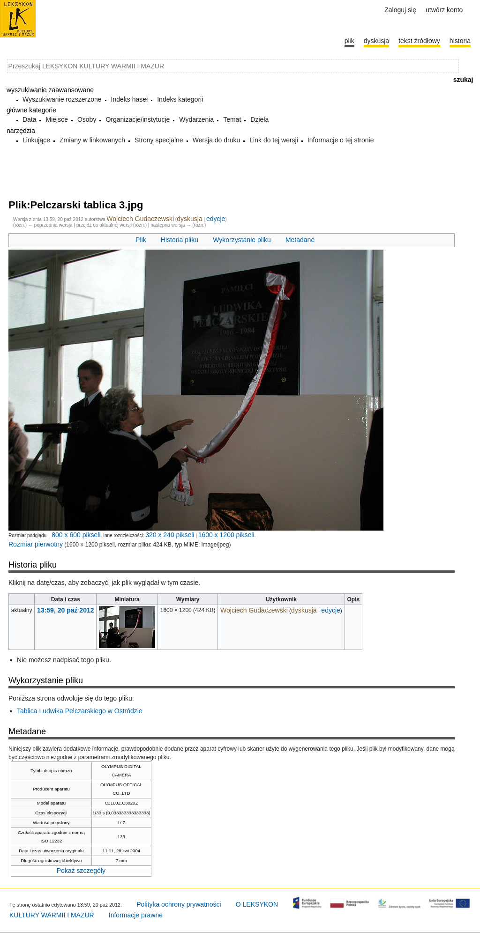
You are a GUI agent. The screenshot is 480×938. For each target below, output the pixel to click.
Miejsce (56, 119)
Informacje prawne (136, 915)
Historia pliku (179, 240)
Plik (140, 240)
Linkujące (36, 140)
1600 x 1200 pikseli (226, 535)
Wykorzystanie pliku (242, 240)
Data (29, 119)
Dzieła (259, 119)
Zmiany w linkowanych (92, 140)
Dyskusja (376, 40)
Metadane (300, 240)
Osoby (86, 119)
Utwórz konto (444, 10)
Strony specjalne (159, 140)
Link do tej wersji (273, 140)
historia (460, 40)
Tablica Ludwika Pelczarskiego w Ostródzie (79, 711)
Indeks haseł (129, 99)
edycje (215, 218)
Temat (232, 119)
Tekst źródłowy (419, 40)
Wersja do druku (216, 140)
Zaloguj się (400, 10)
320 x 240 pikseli (169, 535)
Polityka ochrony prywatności (178, 904)
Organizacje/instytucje (137, 119)
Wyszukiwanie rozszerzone (62, 99)
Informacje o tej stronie (341, 140)
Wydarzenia (196, 119)
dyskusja (189, 218)
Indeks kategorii (180, 99)
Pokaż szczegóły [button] (81, 870)
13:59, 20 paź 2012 (65, 610)
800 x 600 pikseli (76, 535)
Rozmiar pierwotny (35, 544)
